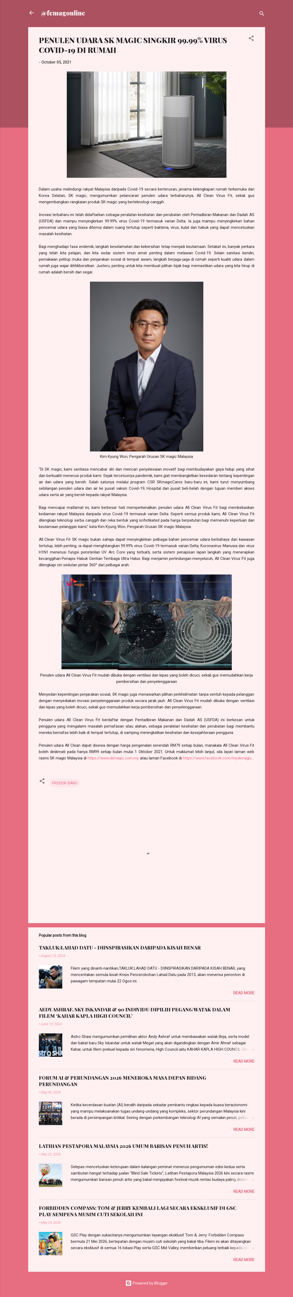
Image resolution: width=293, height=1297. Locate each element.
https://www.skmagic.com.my (113, 758)
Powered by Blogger (146, 1283)
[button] (251, 39)
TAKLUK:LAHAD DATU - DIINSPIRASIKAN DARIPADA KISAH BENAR (120, 947)
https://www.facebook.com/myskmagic (217, 758)
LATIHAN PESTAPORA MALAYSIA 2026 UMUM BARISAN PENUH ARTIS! (123, 1146)
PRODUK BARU (64, 783)
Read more (243, 993)
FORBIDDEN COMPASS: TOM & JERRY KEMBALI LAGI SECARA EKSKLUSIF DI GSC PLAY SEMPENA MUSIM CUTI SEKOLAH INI (137, 1211)
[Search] (262, 14)
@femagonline (63, 13)
